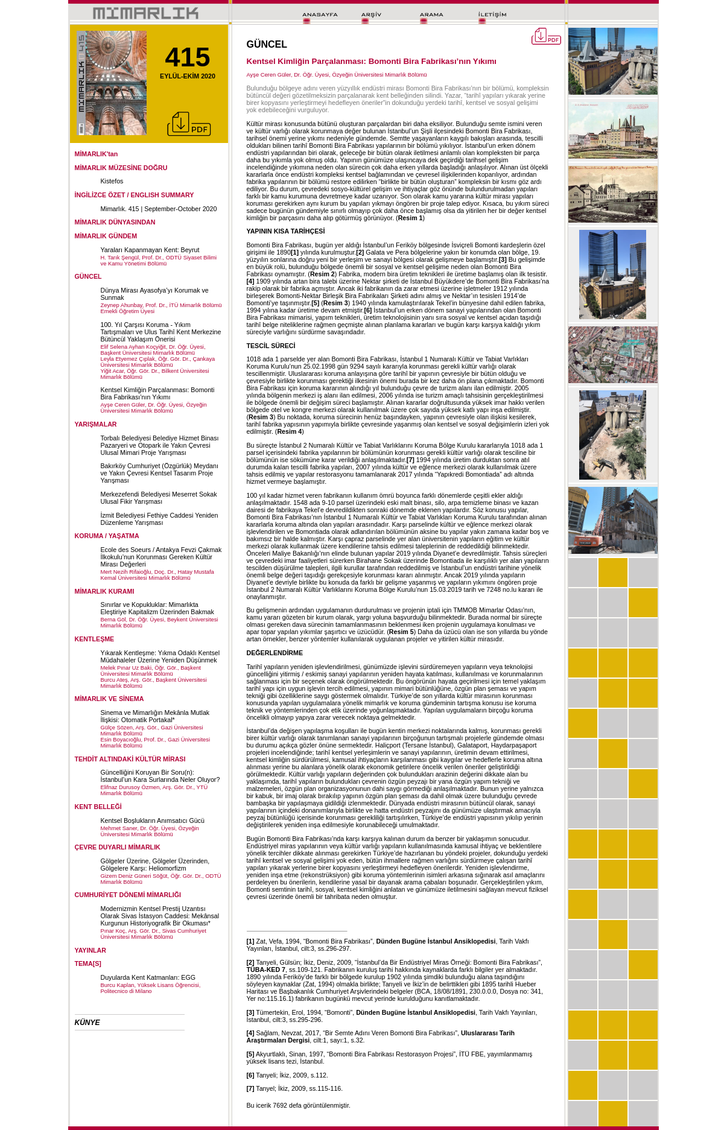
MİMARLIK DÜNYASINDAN (115, 222)
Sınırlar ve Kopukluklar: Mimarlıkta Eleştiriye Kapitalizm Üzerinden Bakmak (157, 608)
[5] (315, 302)
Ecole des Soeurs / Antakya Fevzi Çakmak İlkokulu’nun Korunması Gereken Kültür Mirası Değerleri (161, 557)
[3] (503, 259)
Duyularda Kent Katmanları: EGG (148, 977)
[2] (360, 252)
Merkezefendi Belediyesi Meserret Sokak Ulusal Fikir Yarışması (159, 497)
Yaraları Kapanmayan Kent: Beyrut (150, 249)
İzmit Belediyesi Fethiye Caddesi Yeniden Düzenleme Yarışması (159, 519)
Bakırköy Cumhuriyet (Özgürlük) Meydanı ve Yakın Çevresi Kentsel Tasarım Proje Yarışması (159, 473)
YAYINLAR (91, 950)
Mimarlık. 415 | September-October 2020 (159, 208)
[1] (295, 252)
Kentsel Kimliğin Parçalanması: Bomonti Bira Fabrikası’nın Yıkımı (158, 393)
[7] (410, 459)
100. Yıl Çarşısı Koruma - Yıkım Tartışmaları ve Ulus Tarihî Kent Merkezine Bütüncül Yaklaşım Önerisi (161, 332)
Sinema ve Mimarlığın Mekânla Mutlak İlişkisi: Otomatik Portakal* (155, 716)
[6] (368, 310)
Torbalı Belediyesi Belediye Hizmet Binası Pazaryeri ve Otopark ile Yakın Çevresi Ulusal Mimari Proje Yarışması (160, 445)
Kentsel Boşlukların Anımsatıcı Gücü (153, 820)
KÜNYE (87, 1022)
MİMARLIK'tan (96, 153)
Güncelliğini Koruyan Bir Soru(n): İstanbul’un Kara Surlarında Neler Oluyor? (160, 776)
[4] (251, 281)
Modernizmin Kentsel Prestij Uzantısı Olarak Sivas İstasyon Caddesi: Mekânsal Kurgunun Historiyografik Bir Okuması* (160, 916)
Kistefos (112, 181)
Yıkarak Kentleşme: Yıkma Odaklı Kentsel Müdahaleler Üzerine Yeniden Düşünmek (160, 656)
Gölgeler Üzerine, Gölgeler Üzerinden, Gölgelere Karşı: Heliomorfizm (155, 864)
